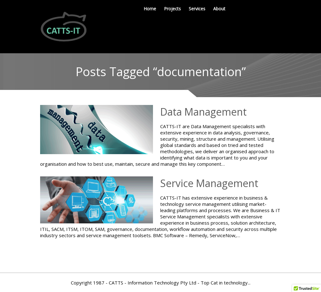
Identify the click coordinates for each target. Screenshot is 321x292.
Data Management (203, 111)
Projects (172, 9)
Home (150, 9)
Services (197, 9)
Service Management (209, 183)
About (219, 9)
